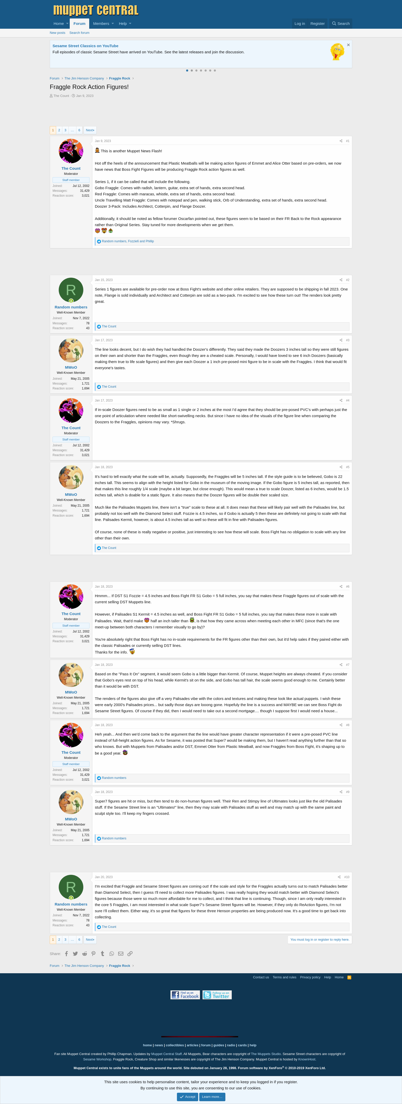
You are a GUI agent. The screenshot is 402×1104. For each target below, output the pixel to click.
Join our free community (138, 52)
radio (231, 1045)
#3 (347, 340)
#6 (347, 586)
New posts (57, 33)
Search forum (79, 33)
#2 (347, 280)
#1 (347, 141)
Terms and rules (284, 977)
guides (219, 1045)
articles (193, 1045)
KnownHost (306, 1059)
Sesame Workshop (97, 1059)
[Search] (340, 23)
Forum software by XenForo (282, 1068)
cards (242, 1045)
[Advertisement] (201, 112)
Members (101, 23)
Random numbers (71, 307)
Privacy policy (310, 977)
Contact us (261, 977)
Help (123, 23)
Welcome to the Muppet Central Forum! (88, 46)
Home (59, 23)
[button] (67, 23)
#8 (347, 725)
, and (128, 241)
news (159, 1045)
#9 (347, 792)
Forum (80, 23)
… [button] (72, 130)
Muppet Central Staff (166, 1054)
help (253, 1045)
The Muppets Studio (266, 1054)
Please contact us (253, 52)
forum (206, 1045)
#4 (347, 400)
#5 (347, 467)
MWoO (71, 367)
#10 (346, 877)
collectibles (175, 1045)
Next (89, 130)
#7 (347, 665)
